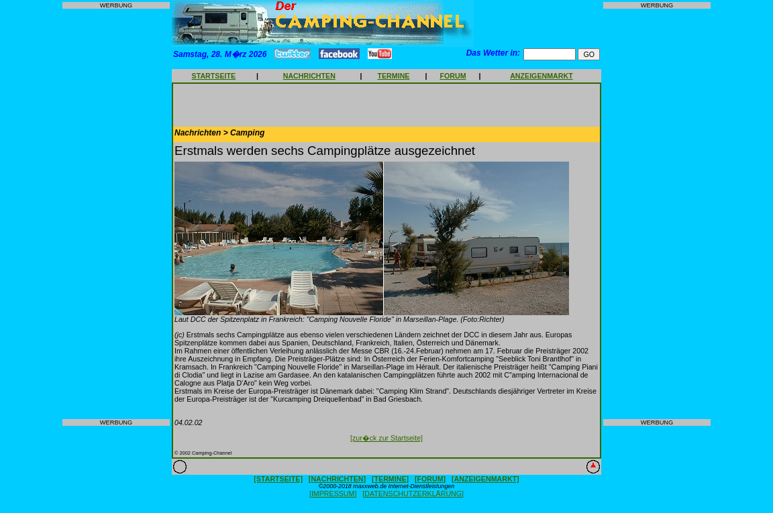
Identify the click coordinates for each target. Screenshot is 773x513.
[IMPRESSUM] (332, 494)
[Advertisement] (116, 214)
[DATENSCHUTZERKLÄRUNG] (413, 494)
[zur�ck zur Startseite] (386, 438)
